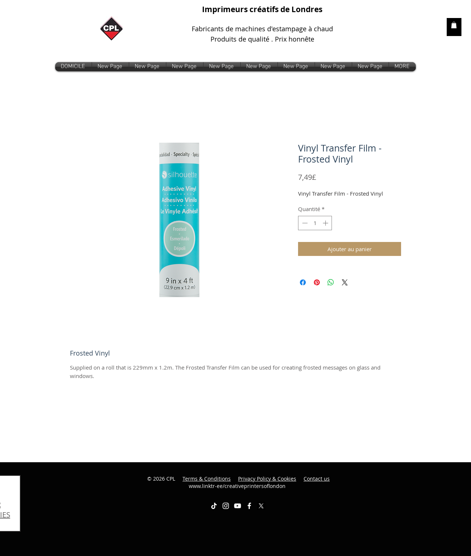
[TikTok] (214, 506)
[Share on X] (344, 282)
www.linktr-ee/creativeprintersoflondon (259, 482)
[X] (261, 506)
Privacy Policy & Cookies (267, 478)
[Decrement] (304, 223)
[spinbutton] (315, 223)
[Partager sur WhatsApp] (330, 282)
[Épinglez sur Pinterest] (316, 282)
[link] (454, 25)
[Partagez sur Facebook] (302, 282)
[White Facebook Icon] (249, 506)
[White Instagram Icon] (226, 506)
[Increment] (326, 223)
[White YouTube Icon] (237, 506)
